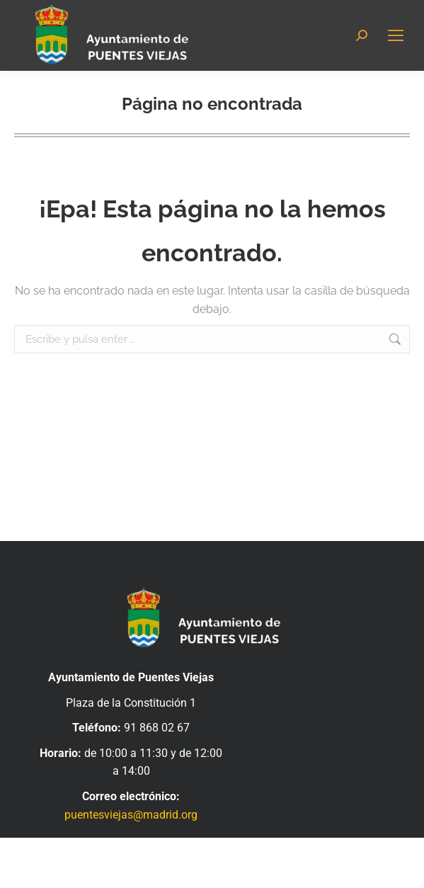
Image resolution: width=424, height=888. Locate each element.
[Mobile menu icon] (396, 35)
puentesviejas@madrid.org (130, 814)
